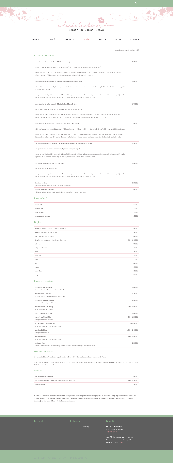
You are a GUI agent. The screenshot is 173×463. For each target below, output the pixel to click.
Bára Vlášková (80, 458)
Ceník (86, 39)
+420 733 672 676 (112, 432)
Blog (118, 39)
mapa (121, 442)
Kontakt (135, 39)
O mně (51, 39)
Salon (102, 39)
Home (35, 39)
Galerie (69, 39)
